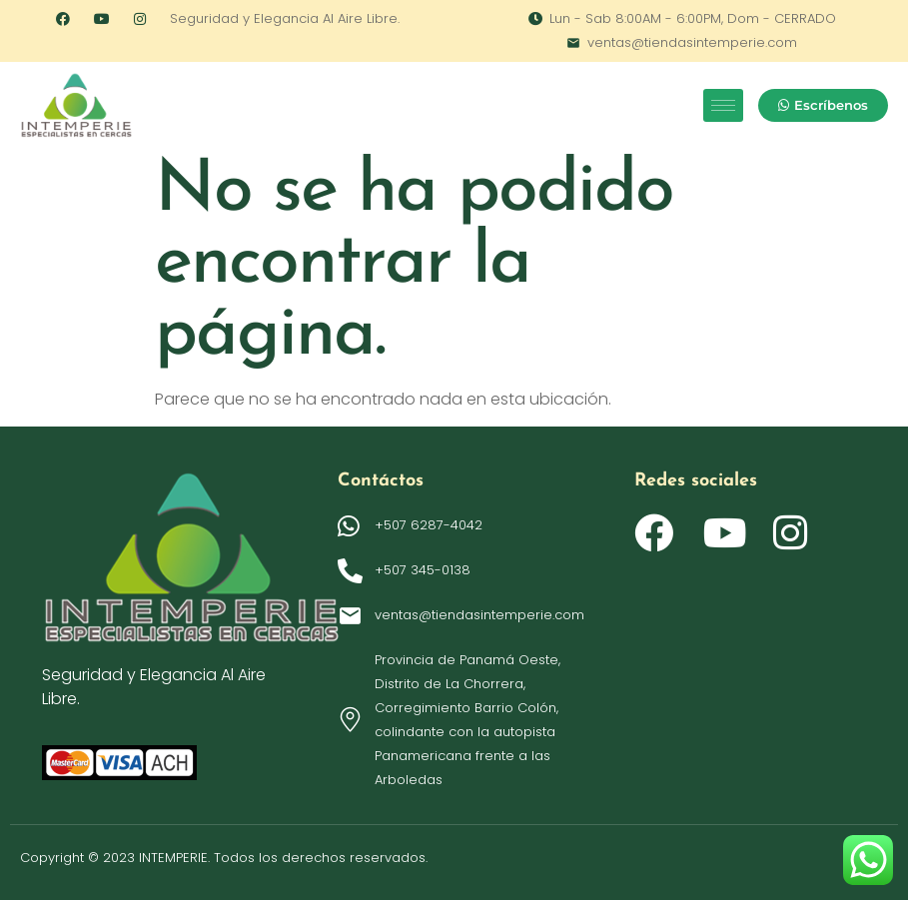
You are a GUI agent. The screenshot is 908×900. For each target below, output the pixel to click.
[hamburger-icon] (723, 105)
